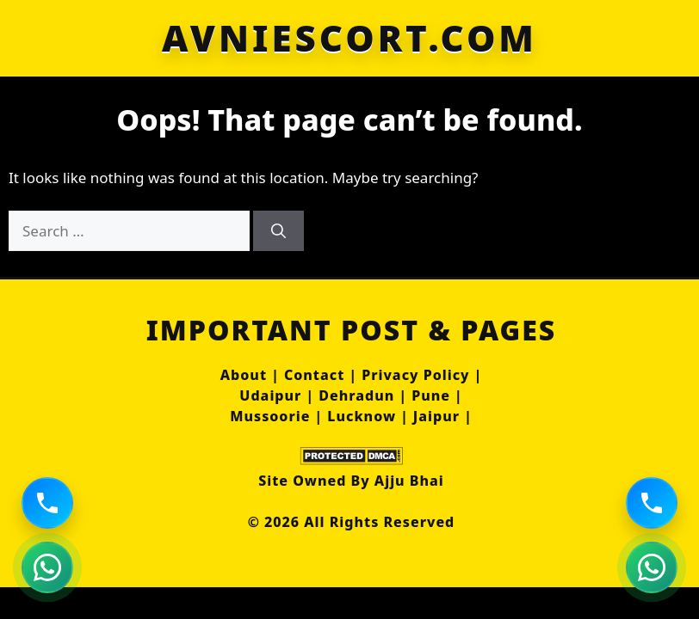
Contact (314, 374)
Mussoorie (270, 416)
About (243, 374)
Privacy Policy (415, 374)
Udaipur (270, 395)
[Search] (278, 231)
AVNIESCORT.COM (349, 37)
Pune (430, 395)
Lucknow (361, 416)
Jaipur (436, 416)
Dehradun (356, 395)
